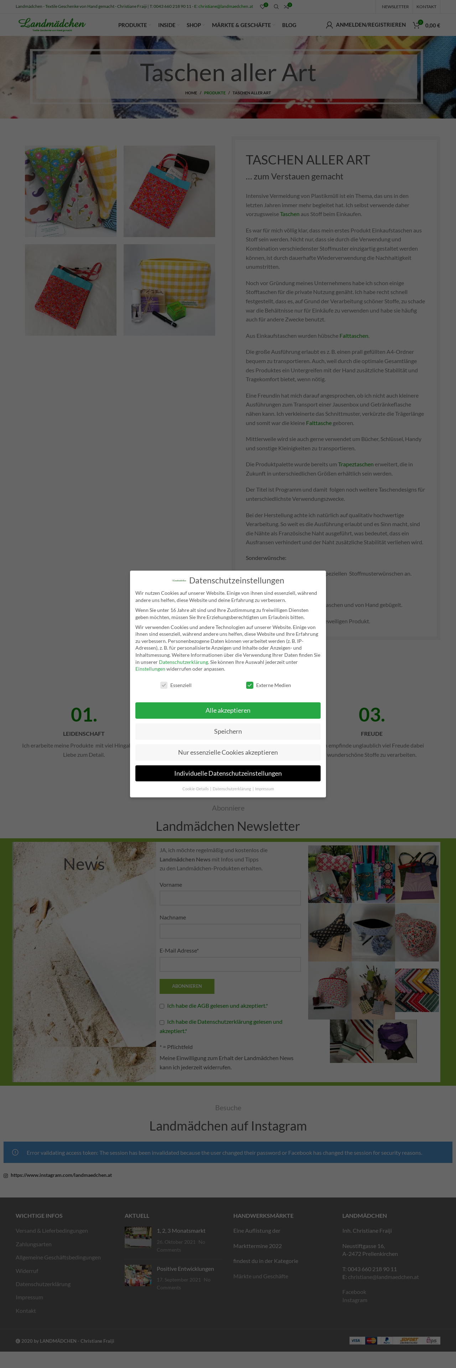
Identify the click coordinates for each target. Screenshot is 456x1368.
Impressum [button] (264, 789)
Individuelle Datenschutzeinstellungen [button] (228, 773)
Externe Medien (268, 685)
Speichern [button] (228, 731)
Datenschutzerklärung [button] (232, 789)
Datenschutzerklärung (183, 662)
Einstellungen (150, 669)
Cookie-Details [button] (195, 789)
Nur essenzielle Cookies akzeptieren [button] (228, 752)
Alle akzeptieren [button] (228, 710)
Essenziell (176, 685)
